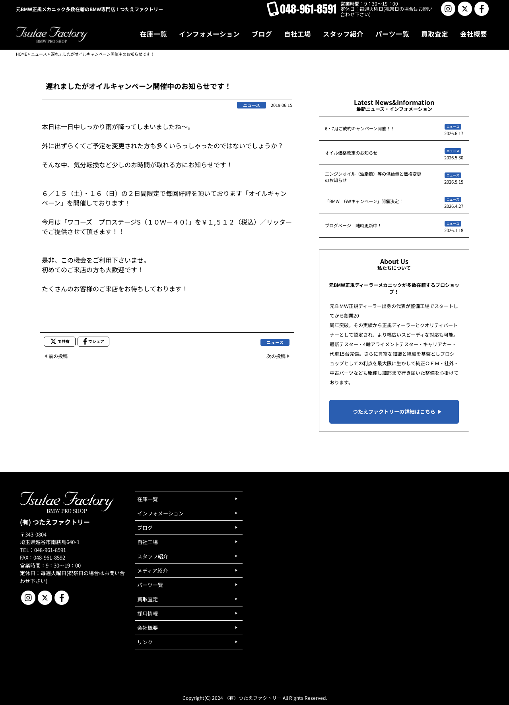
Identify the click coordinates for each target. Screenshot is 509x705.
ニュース (39, 54)
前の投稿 (58, 355)
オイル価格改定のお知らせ (351, 152)
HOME (21, 54)
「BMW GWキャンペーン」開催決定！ (364, 201)
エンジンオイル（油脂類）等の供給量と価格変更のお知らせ (373, 176)
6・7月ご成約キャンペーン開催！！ (360, 128)
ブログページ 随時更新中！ (353, 225)
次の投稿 (276, 355)
